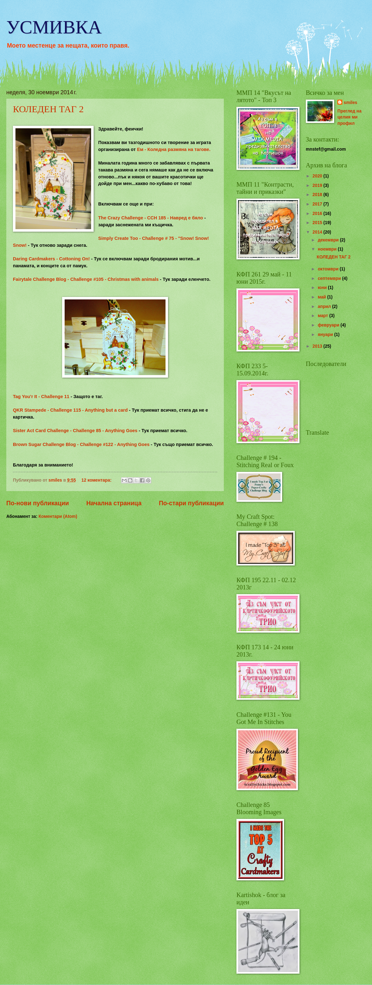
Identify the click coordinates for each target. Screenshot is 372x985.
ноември (328, 249)
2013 (317, 346)
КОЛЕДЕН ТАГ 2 (48, 109)
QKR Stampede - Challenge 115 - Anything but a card (71, 410)
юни (323, 287)
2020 (317, 176)
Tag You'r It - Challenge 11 (41, 396)
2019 (317, 185)
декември (329, 240)
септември (330, 278)
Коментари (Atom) (57, 516)
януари (326, 334)
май (322, 297)
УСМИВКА (54, 27)
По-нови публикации (37, 503)
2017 (317, 204)
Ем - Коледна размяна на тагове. (173, 149)
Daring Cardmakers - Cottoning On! (52, 258)
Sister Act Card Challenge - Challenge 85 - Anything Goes (76, 430)
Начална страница (114, 503)
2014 (317, 232)
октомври (329, 269)
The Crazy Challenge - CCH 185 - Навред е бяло (150, 217)
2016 (317, 213)
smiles (350, 102)
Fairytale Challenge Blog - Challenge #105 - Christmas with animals (86, 279)
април (325, 306)
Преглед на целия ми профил (349, 117)
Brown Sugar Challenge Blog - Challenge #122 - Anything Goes (82, 444)
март (323, 315)
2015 (317, 222)
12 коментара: (97, 480)
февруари (329, 325)
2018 (317, 194)
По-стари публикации (191, 503)
